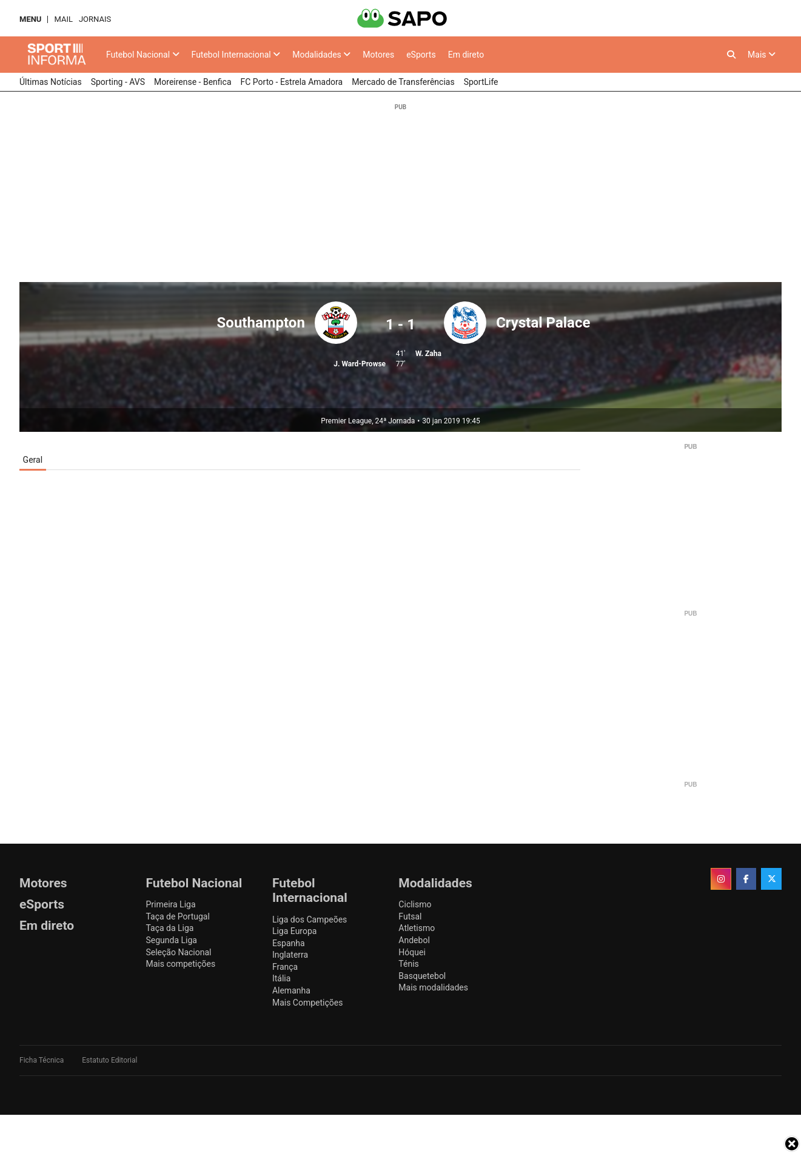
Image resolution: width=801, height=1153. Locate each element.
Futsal (409, 916)
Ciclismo (414, 904)
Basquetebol (422, 976)
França (285, 967)
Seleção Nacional (178, 952)
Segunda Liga (171, 940)
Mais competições (180, 964)
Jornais (95, 19)
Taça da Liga (169, 928)
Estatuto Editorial (109, 1060)
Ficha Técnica (41, 1060)
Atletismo (416, 928)
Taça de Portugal (177, 916)
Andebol (413, 940)
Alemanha (291, 990)
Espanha (288, 943)
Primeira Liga (170, 904)
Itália (281, 978)
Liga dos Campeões (309, 919)
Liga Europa (294, 931)
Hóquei (411, 952)
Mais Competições (307, 1002)
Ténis (408, 964)
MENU (30, 19)
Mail (63, 19)
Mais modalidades (433, 987)
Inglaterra (290, 955)
